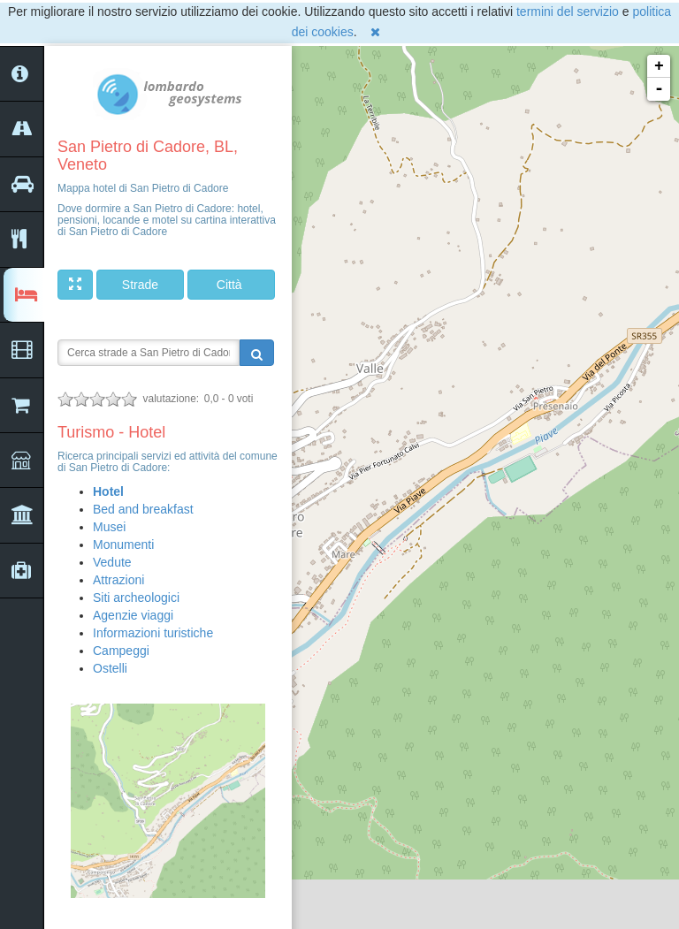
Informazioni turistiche (153, 633)
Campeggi (121, 650)
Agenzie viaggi (133, 615)
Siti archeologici (136, 597)
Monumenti (123, 544)
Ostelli (110, 668)
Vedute (112, 562)
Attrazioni (118, 580)
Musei (109, 527)
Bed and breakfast (143, 509)
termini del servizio (567, 11)
